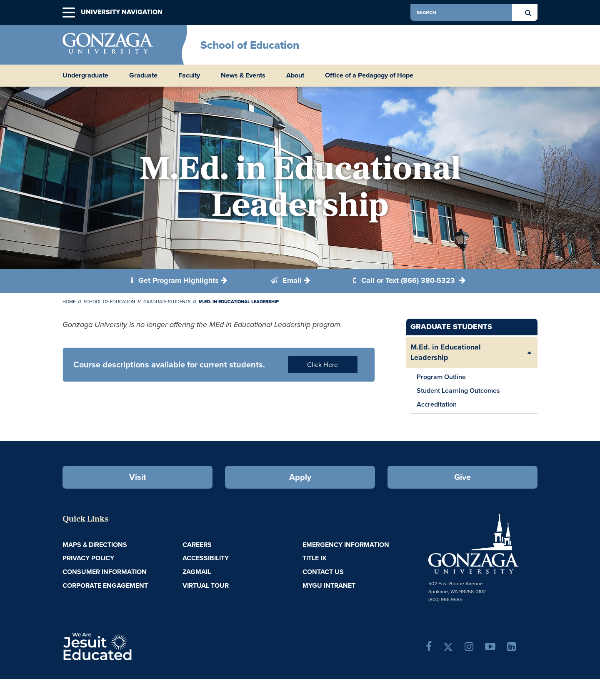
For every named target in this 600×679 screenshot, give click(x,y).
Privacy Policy (88, 558)
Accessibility (205, 558)
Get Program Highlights (175, 280)
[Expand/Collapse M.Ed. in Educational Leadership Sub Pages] (529, 352)
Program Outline (441, 377)
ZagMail (196, 572)
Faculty (189, 75)
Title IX (314, 558)
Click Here (322, 364)
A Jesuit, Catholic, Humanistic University (133, 645)
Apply (300, 477)
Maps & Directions (94, 544)
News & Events (243, 75)
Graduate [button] (143, 75)
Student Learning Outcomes (458, 390)
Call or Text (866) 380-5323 (405, 280)
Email (286, 280)
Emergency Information (345, 544)
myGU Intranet (328, 585)
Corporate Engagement (105, 585)
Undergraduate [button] (85, 75)
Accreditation (437, 404)
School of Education (249, 45)
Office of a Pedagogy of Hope (369, 75)
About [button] (295, 75)
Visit (137, 477)
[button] (68, 12)
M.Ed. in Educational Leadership (445, 352)
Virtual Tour (205, 585)
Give (462, 477)
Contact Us (323, 572)
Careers (197, 544)
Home (68, 301)
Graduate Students (166, 301)
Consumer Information (104, 572)
